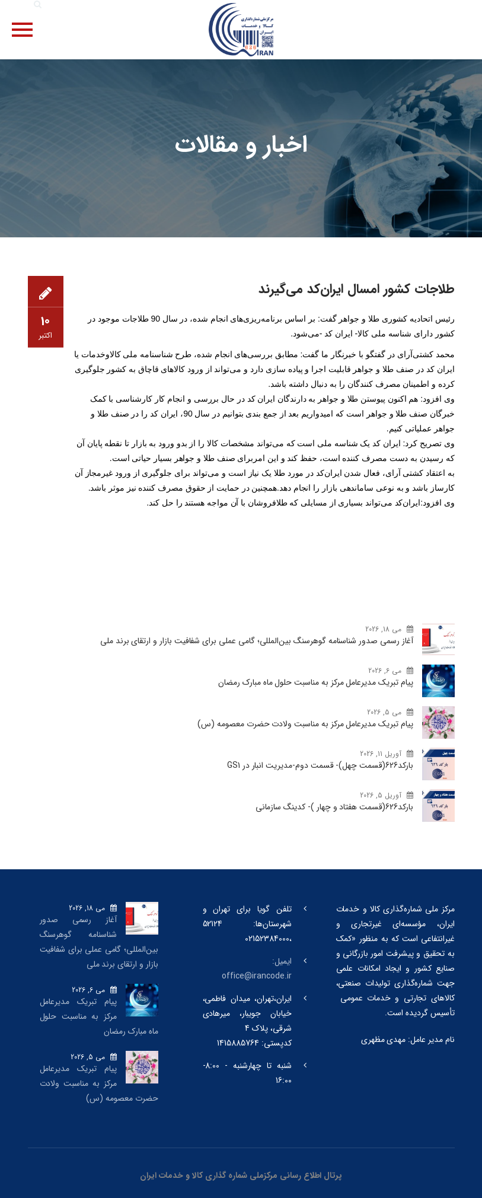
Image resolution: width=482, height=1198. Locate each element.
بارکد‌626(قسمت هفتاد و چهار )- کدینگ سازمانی (334, 807)
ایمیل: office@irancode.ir (256, 969)
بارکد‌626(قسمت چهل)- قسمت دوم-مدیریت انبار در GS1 (320, 765)
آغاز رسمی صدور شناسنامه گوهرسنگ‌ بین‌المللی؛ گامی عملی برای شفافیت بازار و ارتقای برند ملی (256, 640)
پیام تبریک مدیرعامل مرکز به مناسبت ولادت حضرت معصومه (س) (305, 723)
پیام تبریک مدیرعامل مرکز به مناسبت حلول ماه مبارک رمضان (315, 682)
